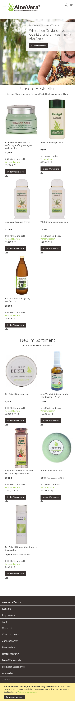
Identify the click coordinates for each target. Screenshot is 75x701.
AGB (4, 621)
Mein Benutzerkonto (13, 666)
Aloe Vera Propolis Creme (17, 222)
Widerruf (7, 628)
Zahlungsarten (10, 641)
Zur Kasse (7, 679)
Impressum (8, 615)
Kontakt (6, 608)
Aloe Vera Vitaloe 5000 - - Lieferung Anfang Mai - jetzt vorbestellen (19, 145)
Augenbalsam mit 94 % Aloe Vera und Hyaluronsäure (19, 472)
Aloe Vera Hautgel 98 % (52, 142)
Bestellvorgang (10, 653)
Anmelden (8, 673)
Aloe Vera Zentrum (12, 602)
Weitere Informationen (28, 692)
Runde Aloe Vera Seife (51, 470)
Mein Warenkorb (11, 660)
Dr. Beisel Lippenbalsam (17, 394)
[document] (38, 692)
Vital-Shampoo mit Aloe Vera (55, 222)
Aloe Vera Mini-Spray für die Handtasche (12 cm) (54, 395)
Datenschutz (9, 647)
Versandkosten (12, 162)
